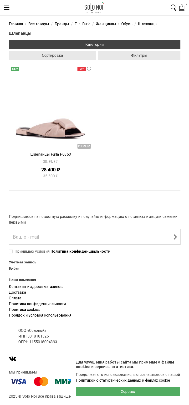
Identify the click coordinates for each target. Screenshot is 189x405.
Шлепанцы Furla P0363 (50, 154)
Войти (14, 269)
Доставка (17, 292)
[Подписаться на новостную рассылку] (175, 237)
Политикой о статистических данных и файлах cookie (123, 380)
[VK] (12, 359)
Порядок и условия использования (40, 315)
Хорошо (128, 391)
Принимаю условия (62, 251)
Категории (94, 44)
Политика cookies (24, 309)
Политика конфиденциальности (80, 251)
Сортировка (52, 55)
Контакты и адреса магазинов (36, 286)
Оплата (15, 298)
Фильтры (139, 55)
